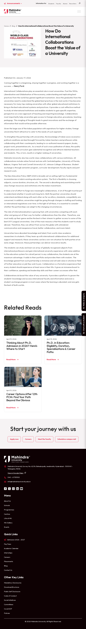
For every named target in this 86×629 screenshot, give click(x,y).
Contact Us (8, 570)
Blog (13, 26)
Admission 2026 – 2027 (16, 540)
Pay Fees (7, 544)
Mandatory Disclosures (12, 583)
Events (6, 527)
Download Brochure (11, 587)
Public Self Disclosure (12, 591)
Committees (8, 604)
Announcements (13, 3)
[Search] (79, 3)
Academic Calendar (11, 548)
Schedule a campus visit (66, 439)
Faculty (58, 3)
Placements (8, 561)
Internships (8, 553)
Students (51, 3)
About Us (7, 501)
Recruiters (72, 3)
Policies (7, 613)
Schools (7, 505)
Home (6, 26)
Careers (28, 439)
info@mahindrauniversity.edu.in (19, 481)
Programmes (9, 510)
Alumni (65, 3)
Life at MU (8, 518)
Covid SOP (8, 609)
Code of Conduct (10, 596)
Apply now (14, 439)
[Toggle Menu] (79, 11)
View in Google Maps (15, 473)
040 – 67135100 (14, 477)
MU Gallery (8, 523)
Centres (7, 514)
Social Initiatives (10, 600)
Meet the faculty (44, 439)
